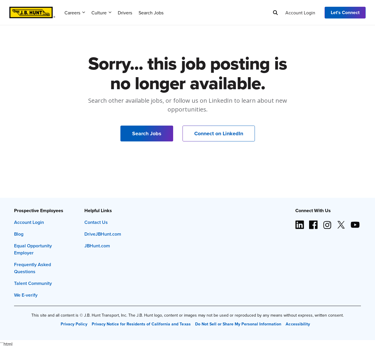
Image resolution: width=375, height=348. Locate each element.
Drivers (125, 12)
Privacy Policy (74, 324)
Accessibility (298, 324)
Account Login (300, 12)
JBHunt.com (97, 245)
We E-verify (26, 295)
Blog (18, 234)
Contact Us (96, 222)
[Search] (275, 12)
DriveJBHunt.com (102, 234)
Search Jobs (151, 12)
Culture (101, 12)
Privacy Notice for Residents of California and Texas (141, 324)
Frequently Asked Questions (32, 268)
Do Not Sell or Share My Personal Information (238, 324)
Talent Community (33, 283)
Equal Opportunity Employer (33, 249)
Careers (74, 12)
